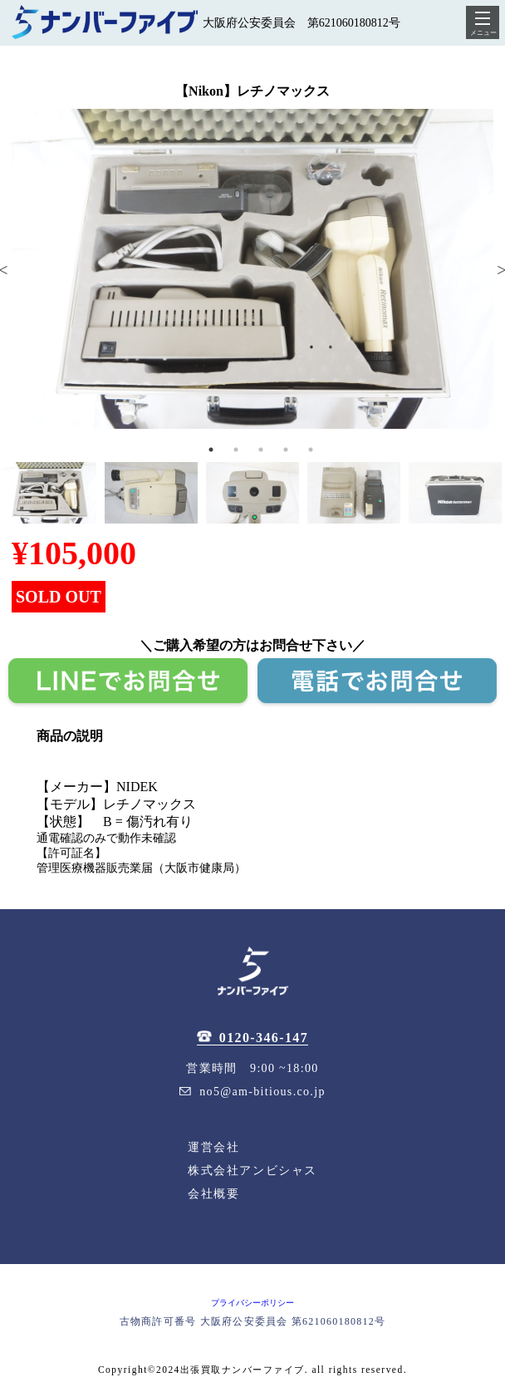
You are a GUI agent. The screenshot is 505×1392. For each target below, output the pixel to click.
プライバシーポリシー (252, 1302)
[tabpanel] (252, 269)
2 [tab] (236, 449)
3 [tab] (260, 449)
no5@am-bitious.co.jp (252, 1091)
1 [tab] (211, 449)
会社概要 (213, 1194)
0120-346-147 (252, 1037)
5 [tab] (310, 449)
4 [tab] (285, 449)
